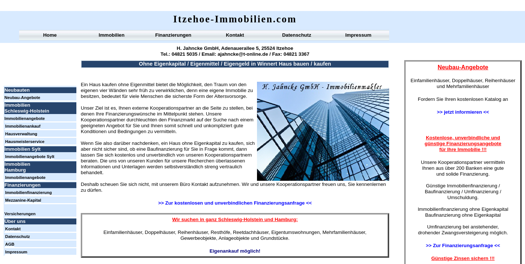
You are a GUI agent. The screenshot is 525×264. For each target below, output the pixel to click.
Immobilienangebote (24, 118)
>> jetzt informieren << (463, 112)
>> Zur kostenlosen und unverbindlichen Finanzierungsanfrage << (235, 203)
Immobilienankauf (22, 126)
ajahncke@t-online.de (242, 54)
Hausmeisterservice (24, 141)
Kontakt (235, 35)
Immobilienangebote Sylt (29, 156)
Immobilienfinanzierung (28, 192)
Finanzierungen (173, 35)
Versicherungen (20, 214)
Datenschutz (296, 35)
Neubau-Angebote (22, 97)
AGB (9, 244)
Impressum (358, 35)
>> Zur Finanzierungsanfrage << (463, 245)
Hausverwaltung (21, 134)
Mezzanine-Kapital (23, 200)
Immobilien (111, 35)
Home (50, 35)
